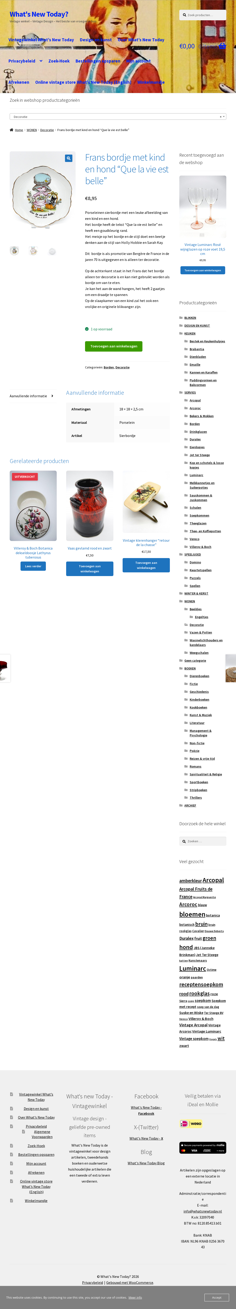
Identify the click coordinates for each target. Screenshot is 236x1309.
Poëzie (194, 751)
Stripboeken (198, 790)
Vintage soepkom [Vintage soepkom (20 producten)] (194, 1038)
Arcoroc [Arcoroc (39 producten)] (188, 904)
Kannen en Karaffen (204, 372)
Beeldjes (196, 609)
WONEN (32, 130)
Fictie (194, 684)
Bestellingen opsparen (98, 61)
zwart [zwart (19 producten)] (184, 1045)
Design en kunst (96, 39)
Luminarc (196, 475)
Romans (195, 766)
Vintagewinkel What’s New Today (41, 39)
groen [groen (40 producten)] (209, 938)
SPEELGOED (192, 554)
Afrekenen (19, 82)
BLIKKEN (190, 318)
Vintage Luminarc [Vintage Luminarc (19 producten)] (206, 1031)
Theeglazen (198, 523)
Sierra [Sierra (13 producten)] (183, 1001)
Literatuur (197, 723)
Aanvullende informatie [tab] (28, 396)
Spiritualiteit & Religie (206, 774)
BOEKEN (190, 668)
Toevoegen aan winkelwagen (113, 346)
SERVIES (190, 392)
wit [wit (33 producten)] (221, 1038)
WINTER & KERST (196, 593)
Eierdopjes (197, 447)
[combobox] (118, 116)
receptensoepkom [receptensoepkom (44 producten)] (201, 984)
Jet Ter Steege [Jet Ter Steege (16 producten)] (207, 955)
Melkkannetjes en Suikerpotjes (202, 485)
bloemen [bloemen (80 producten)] (192, 914)
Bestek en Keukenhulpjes (207, 341)
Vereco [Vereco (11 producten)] (183, 1019)
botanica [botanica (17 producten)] (213, 915)
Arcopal (195, 400)
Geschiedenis (199, 692)
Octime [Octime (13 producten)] (211, 970)
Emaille (195, 364)
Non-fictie (197, 743)
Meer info (135, 1297)
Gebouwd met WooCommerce (129, 1282)
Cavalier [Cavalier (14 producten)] (198, 931)
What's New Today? (39, 14)
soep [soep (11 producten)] (191, 1001)
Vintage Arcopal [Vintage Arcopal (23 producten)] (193, 1025)
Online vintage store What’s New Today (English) (83, 82)
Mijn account (138, 61)
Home (19, 130)
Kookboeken (198, 707)
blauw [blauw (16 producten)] (202, 905)
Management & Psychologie (201, 733)
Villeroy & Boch (200, 547)
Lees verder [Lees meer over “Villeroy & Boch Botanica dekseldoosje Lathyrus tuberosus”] (33, 566)
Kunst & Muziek (201, 715)
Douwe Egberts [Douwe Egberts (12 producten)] (214, 931)
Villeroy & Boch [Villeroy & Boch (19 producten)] (201, 1018)
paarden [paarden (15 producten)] (197, 977)
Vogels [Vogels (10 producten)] (213, 1039)
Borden (109, 367)
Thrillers (196, 797)
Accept (216, 1297)
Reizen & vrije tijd (202, 758)
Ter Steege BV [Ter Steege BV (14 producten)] (213, 1013)
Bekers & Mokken (202, 416)
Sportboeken (199, 782)
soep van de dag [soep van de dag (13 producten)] (208, 1007)
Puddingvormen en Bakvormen (203, 382)
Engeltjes (201, 617)
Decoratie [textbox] (116, 117)
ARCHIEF (190, 805)
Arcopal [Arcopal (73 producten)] (213, 880)
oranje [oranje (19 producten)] (184, 977)
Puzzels (195, 578)
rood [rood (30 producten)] (184, 994)
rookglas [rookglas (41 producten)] (199, 993)
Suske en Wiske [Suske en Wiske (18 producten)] (191, 1012)
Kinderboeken (199, 699)
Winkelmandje (151, 82)
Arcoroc (195, 408)
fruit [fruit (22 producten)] (198, 938)
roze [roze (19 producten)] (214, 994)
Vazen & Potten (201, 632)
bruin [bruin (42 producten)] (201, 923)
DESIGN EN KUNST (197, 325)
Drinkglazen (198, 432)
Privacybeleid (22, 61)
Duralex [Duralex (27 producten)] (186, 938)
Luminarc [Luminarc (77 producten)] (192, 968)
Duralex (195, 439)
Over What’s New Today (141, 39)
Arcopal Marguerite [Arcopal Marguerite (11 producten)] (204, 897)
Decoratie (47, 130)
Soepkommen (199, 515)
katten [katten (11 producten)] (183, 960)
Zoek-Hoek (59, 61)
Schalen (195, 507)
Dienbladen (198, 357)
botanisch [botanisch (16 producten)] (187, 924)
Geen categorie (195, 660)
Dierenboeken (199, 676)
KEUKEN (189, 333)
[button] (68, 158)
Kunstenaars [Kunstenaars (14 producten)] (198, 960)
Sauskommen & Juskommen (201, 497)
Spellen (195, 586)
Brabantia (197, 349)
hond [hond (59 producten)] (186, 947)
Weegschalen (199, 653)
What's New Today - (146, 1138)
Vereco (194, 539)
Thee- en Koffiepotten (205, 531)
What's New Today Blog (146, 1163)
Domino (195, 562)
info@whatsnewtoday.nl (202, 1211)
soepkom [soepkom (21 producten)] (203, 1000)
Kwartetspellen (201, 570)
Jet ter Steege (200, 455)
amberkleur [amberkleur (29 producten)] (190, 880)
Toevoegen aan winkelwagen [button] (90, 569)
